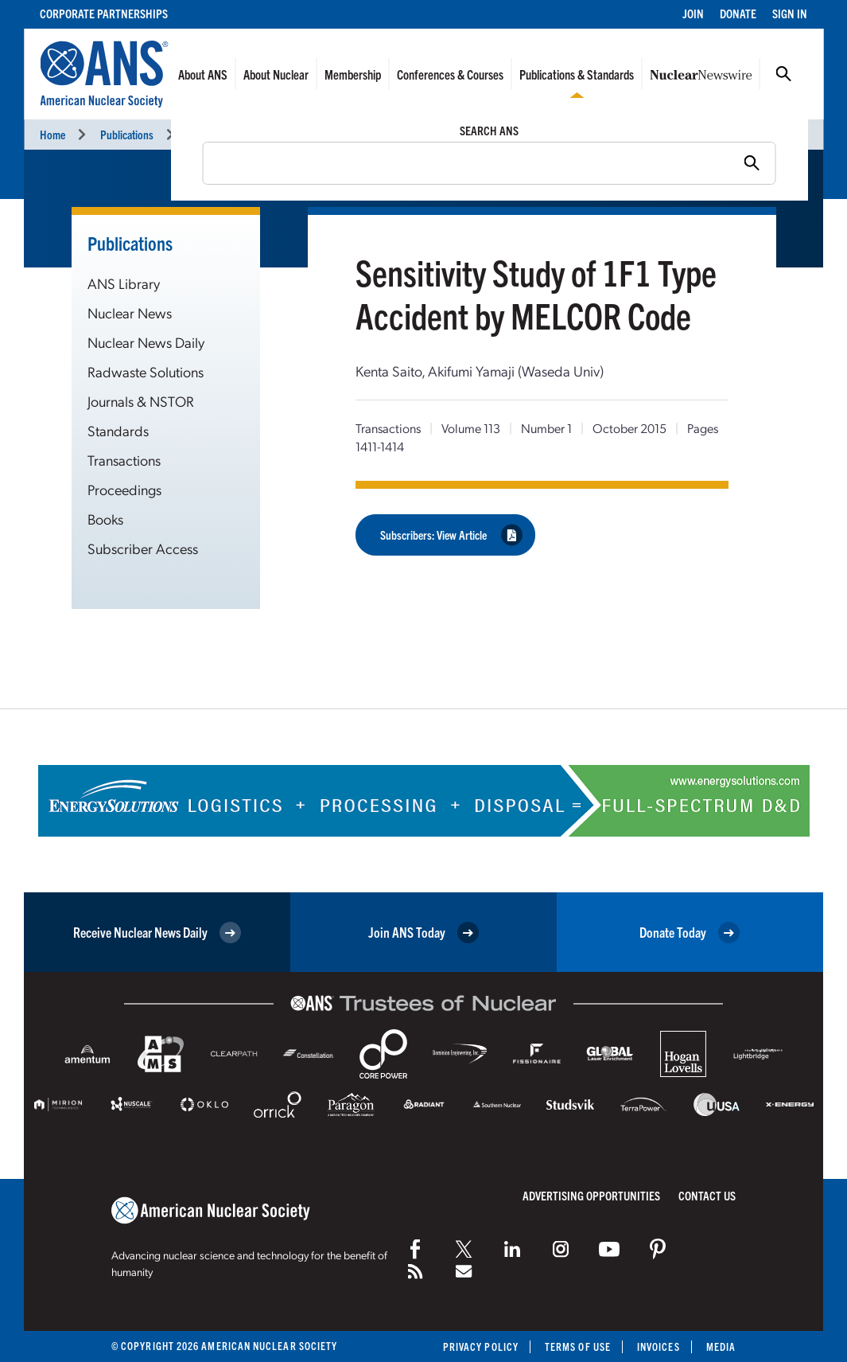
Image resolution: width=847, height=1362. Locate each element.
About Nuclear (276, 74)
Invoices (658, 1346)
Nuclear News (129, 312)
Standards (118, 430)
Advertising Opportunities (591, 1195)
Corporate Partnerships (104, 13)
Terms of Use (578, 1346)
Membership (352, 74)
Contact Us (707, 1195)
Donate (738, 13)
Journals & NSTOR (140, 401)
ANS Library (123, 283)
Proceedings (124, 489)
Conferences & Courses (450, 74)
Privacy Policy (481, 1346)
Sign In (789, 13)
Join (693, 13)
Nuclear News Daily (145, 342)
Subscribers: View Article (451, 534)
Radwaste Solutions (145, 371)
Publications (126, 134)
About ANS (202, 74)
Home (52, 134)
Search (783, 74)
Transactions (215, 134)
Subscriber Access (142, 548)
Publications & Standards (576, 74)
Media (721, 1346)
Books (105, 518)
